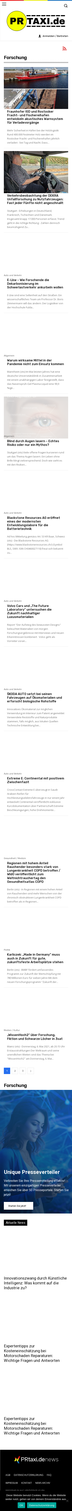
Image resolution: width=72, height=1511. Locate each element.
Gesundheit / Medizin (15, 858)
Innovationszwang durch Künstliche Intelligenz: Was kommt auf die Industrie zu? (35, 1283)
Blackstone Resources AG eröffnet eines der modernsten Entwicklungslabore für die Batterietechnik (33, 523)
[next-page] (30, 1071)
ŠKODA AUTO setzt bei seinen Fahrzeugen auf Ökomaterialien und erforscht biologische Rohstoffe (34, 697)
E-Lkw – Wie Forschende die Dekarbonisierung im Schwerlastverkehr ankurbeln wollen (35, 283)
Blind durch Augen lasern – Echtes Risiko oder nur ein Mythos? (33, 443)
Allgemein (9, 107)
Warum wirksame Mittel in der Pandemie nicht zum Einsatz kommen (35, 362)
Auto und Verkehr (13, 191)
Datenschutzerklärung (41, 1505)
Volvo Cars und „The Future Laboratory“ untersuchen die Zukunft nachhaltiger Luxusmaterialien (29, 611)
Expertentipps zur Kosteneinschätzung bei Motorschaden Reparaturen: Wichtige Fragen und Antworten (32, 1353)
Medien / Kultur (12, 1030)
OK (21, 1505)
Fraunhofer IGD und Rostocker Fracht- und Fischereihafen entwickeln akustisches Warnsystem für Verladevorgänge (35, 117)
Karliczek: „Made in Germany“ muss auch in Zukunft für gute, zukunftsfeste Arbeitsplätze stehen (35, 958)
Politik (7, 950)
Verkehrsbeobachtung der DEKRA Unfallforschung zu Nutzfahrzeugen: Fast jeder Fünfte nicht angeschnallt (35, 199)
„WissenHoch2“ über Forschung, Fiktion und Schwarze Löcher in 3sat (35, 1036)
